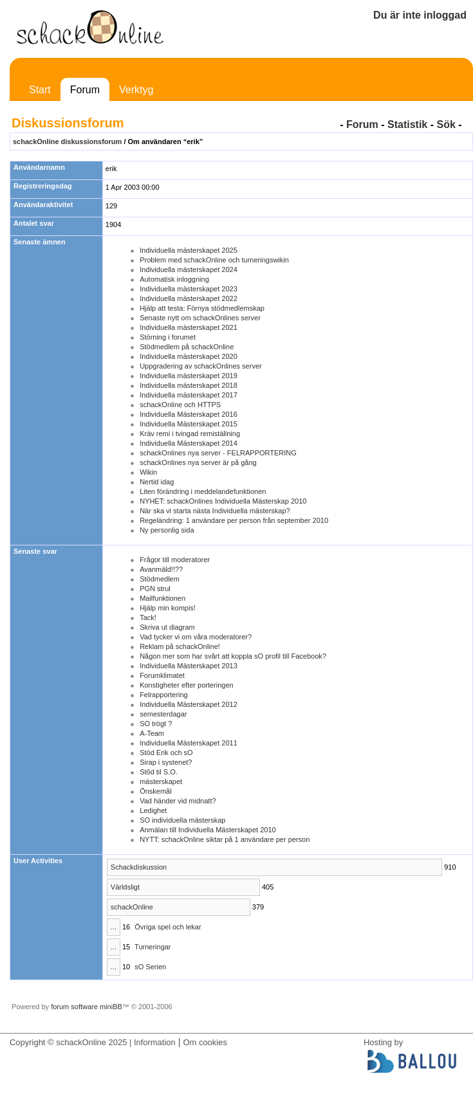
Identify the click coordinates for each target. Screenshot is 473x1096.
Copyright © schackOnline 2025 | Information (93, 1042)
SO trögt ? (156, 723)
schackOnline (132, 907)
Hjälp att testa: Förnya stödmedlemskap (202, 308)
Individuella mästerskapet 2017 (188, 395)
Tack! (148, 617)
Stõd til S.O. (159, 772)
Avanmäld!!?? (161, 569)
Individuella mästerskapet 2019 (188, 375)
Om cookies (205, 1042)
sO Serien (150, 967)
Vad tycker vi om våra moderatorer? (196, 637)
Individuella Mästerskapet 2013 (188, 666)
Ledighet (153, 810)
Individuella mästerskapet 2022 (188, 298)
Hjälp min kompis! (168, 608)
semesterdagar (163, 714)
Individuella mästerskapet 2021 (188, 327)
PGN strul (155, 588)
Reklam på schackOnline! (180, 646)
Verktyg (136, 89)
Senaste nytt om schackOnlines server (200, 318)
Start (40, 89)
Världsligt (125, 887)
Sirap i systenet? (166, 762)
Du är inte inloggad (420, 15)
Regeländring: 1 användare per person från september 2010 (234, 520)
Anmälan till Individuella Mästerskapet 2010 (208, 830)
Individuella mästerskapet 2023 (188, 289)
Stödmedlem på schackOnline (187, 347)
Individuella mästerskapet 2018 (188, 385)
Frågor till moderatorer (175, 559)
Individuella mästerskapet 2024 (188, 269)
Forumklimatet (162, 675)
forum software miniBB (86, 1006)
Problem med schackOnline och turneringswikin (214, 260)
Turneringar (152, 947)
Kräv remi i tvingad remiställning (190, 433)
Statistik (407, 124)
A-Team (152, 733)
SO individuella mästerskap (182, 820)
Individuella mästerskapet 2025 (188, 250)
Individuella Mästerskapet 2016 (188, 414)
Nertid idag (157, 482)
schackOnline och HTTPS (180, 404)
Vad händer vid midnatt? (178, 801)
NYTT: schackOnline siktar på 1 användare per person (225, 839)
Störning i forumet (168, 337)
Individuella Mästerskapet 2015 (188, 424)
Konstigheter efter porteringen (187, 685)
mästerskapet (161, 781)
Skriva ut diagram (167, 627)
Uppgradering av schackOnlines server (201, 366)
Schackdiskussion (139, 867)
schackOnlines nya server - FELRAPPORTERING (218, 453)
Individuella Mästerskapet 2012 (188, 704)
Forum (85, 89)
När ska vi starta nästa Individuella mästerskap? (215, 511)
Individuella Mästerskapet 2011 (188, 743)
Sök (445, 124)
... (113, 927)
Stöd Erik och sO (166, 752)
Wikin (148, 472)
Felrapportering (164, 695)
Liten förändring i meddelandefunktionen (203, 491)
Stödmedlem (160, 579)
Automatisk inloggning (174, 279)
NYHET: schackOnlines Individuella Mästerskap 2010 (223, 501)
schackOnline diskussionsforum (67, 141)
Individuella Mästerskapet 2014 (188, 443)
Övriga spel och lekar (167, 927)
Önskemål (156, 791)
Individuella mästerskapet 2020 (188, 356)
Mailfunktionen (162, 598)
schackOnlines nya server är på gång (198, 462)
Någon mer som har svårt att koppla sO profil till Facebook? (233, 656)
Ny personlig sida (167, 530)
